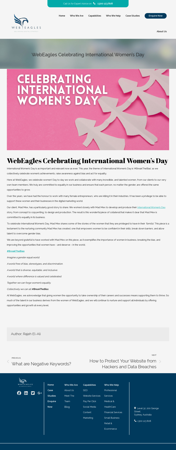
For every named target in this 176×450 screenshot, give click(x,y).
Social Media (89, 407)
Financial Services (113, 412)
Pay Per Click (89, 401)
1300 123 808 (144, 421)
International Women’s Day (151, 207)
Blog (67, 406)
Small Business (111, 418)
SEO (85, 390)
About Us (69, 390)
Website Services (92, 396)
